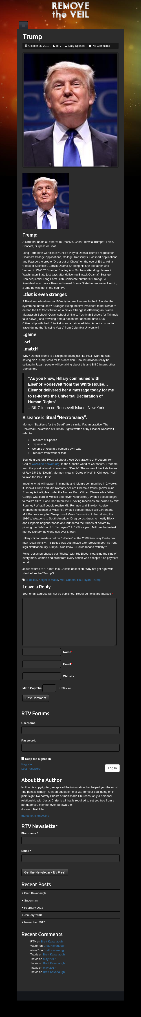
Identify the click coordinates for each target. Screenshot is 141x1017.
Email (67, 664)
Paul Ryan (84, 579)
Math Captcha (32, 688)
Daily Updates (76, 45)
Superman (31, 900)
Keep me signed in (38, 759)
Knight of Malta (48, 579)
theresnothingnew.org (35, 815)
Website (68, 676)
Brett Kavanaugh (35, 893)
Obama (71, 579)
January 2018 (33, 915)
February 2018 (33, 907)
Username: (28, 723)
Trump (96, 579)
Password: (28, 740)
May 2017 (49, 959)
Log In (112, 768)
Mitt (62, 579)
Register (26, 764)
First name (29, 833)
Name (67, 652)
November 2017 (34, 922)
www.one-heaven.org (45, 464)
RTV (58, 45)
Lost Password (30, 768)
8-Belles (31, 579)
